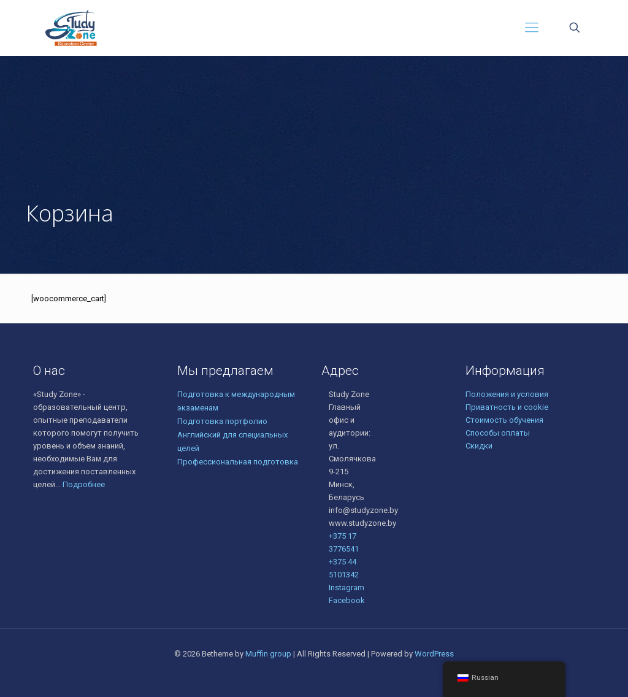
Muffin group (268, 653)
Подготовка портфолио (222, 421)
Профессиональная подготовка (237, 461)
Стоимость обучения (504, 420)
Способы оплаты (497, 432)
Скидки (478, 445)
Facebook (347, 600)
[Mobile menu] (531, 27)
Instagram (346, 587)
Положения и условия (506, 394)
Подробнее (84, 484)
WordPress (434, 653)
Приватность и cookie (506, 407)
